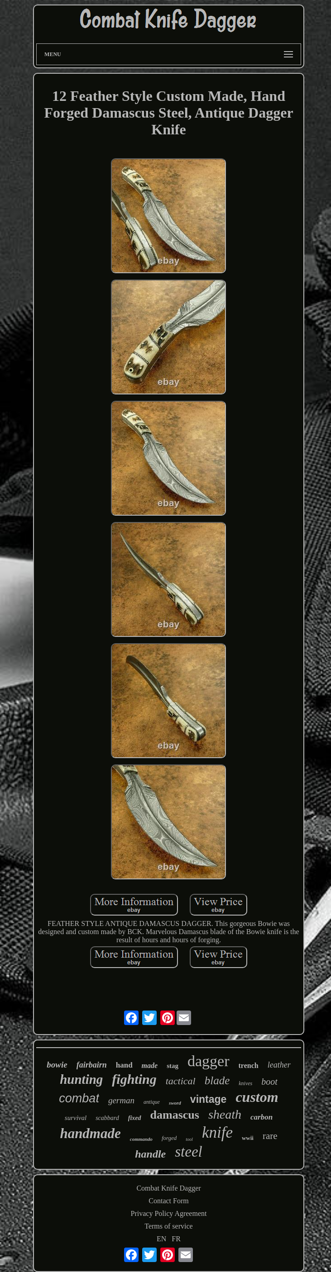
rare (270, 1135)
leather (279, 1064)
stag (172, 1065)
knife (217, 1132)
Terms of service (168, 1226)
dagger (208, 1061)
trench (249, 1065)
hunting (81, 1079)
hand (124, 1065)
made (150, 1065)
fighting (134, 1079)
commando (141, 1139)
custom (256, 1097)
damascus (174, 1114)
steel (188, 1152)
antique (152, 1102)
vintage (208, 1099)
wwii (248, 1137)
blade (217, 1080)
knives (245, 1083)
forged (169, 1137)
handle (150, 1154)
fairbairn (92, 1064)
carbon (261, 1117)
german (121, 1100)
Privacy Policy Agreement (169, 1213)
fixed (134, 1118)
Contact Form (168, 1201)
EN (161, 1239)
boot (269, 1082)
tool (189, 1139)
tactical (181, 1081)
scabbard (107, 1118)
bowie (57, 1064)
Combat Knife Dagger (168, 1188)
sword (175, 1103)
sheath (224, 1114)
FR (176, 1239)
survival (75, 1117)
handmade (90, 1133)
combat (79, 1098)
